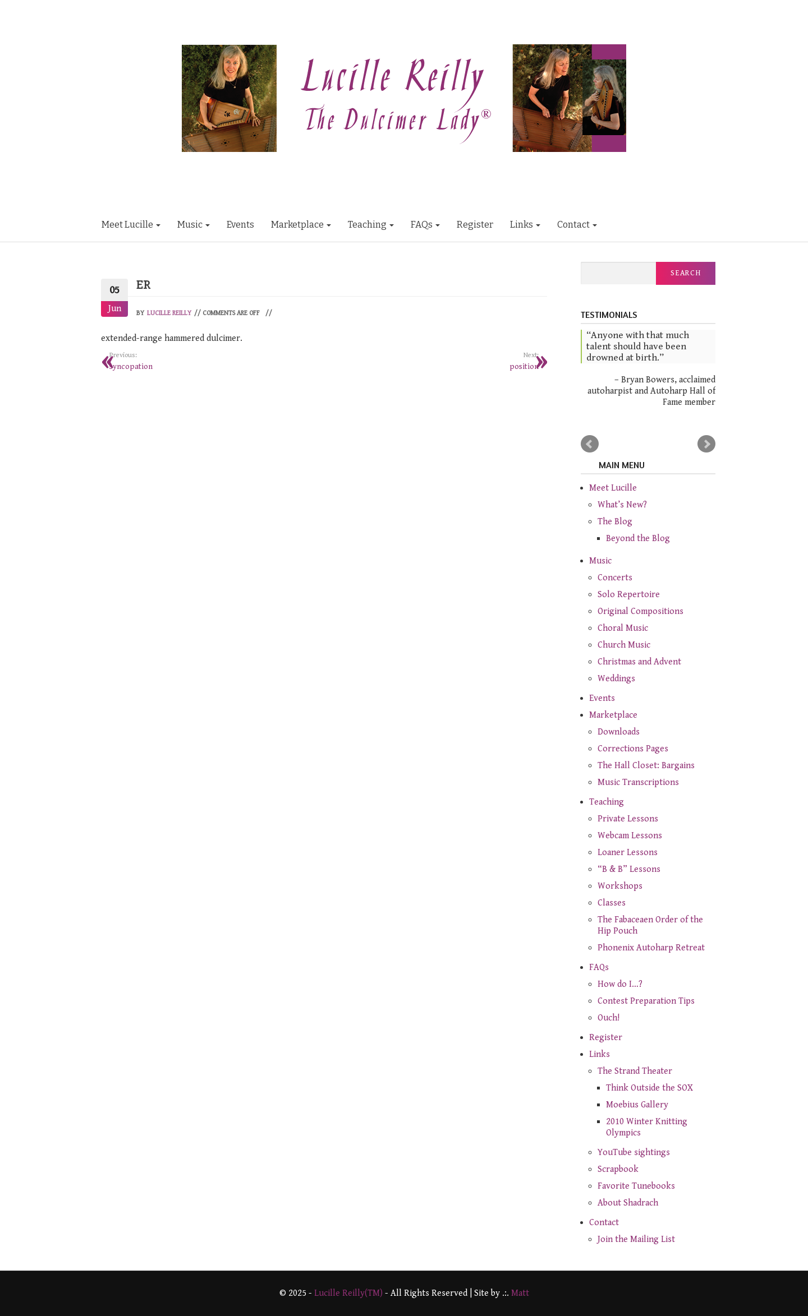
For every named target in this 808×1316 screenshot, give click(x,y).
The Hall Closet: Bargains (646, 765)
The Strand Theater (635, 1071)
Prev (590, 444)
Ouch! (608, 1018)
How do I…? (620, 984)
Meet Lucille (131, 224)
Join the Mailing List (636, 1239)
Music (193, 224)
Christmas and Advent (639, 662)
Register (475, 224)
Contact (577, 224)
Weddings (616, 678)
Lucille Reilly (169, 313)
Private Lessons (628, 819)
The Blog (615, 521)
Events (240, 224)
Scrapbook (618, 1169)
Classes (612, 903)
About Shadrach (628, 1203)
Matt (520, 1293)
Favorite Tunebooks (636, 1186)
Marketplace (301, 224)
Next (706, 444)
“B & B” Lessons (629, 869)
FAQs (425, 224)
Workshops (620, 886)
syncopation (212, 360)
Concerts (615, 577)
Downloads (619, 732)
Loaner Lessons (628, 852)
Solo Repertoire (629, 594)
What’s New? (622, 505)
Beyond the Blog (638, 538)
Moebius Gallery (637, 1105)
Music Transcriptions (638, 782)
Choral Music (623, 628)
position (436, 360)
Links (525, 224)
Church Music (624, 645)
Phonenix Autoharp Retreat (651, 948)
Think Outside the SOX (649, 1088)
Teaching (371, 224)
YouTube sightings (634, 1152)
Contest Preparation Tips (646, 1001)
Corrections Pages (633, 749)
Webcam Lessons (630, 835)
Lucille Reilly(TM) (348, 1293)
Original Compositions (640, 611)
